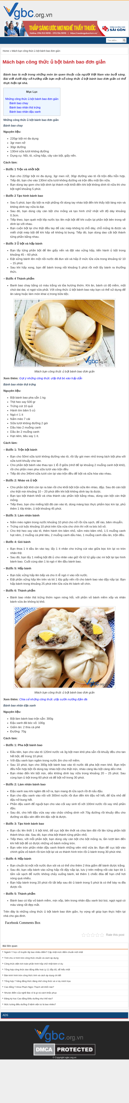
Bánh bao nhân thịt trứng (25, 107)
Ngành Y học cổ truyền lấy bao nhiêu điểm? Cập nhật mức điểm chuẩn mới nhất (43, 952)
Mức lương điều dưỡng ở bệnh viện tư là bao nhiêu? (30, 1004)
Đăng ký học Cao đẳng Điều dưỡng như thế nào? (28, 998)
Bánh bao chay (19, 103)
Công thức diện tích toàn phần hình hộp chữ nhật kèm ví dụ (33, 963)
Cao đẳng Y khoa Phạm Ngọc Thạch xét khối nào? (29, 987)
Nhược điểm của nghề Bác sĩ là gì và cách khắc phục (30, 992)
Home (6, 51)
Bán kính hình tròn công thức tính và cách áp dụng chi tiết (32, 975)
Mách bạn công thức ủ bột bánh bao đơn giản (54, 62)
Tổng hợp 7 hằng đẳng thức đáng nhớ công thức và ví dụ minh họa (37, 981)
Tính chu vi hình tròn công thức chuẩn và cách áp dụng (31, 958)
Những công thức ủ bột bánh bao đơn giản (31, 98)
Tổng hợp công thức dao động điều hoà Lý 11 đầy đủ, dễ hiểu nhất (37, 969)
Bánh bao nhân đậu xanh (25, 111)
